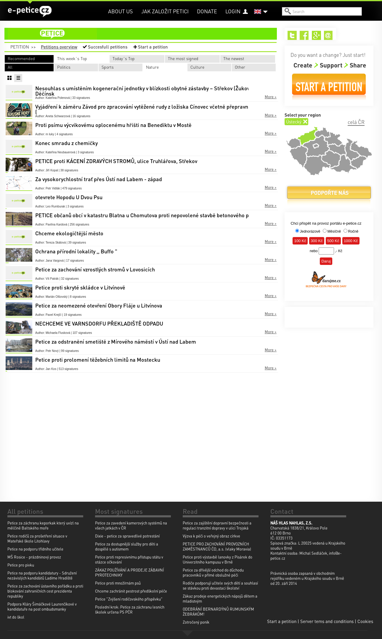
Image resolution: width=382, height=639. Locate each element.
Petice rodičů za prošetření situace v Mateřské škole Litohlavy (37, 538)
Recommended (21, 58)
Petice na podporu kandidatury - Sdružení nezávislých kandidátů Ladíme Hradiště (42, 575)
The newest (233, 58)
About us (120, 11)
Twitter (292, 35)
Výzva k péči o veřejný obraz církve (211, 535)
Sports (108, 67)
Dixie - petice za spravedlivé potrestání (127, 535)
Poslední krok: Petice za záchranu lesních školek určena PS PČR (129, 609)
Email (328, 35)
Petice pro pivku (20, 564)
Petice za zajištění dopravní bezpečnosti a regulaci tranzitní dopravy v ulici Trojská (217, 525)
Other (240, 67)
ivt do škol (15, 616)
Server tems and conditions (327, 621)
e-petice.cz (29, 11)
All (10, 67)
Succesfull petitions (107, 47)
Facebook (304, 35)
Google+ (316, 35)
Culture (197, 67)
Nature (152, 67)
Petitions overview (59, 47)
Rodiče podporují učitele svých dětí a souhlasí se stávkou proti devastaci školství (220, 585)
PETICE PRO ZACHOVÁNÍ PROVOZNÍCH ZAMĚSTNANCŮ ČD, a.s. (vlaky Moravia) (217, 546)
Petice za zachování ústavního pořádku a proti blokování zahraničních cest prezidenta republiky (45, 590)
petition (144, 34)
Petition (19, 47)
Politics (63, 67)
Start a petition (153, 47)
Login (232, 11)
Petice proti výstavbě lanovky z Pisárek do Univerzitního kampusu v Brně (217, 559)
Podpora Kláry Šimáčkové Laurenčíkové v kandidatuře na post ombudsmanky (42, 606)
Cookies (365, 621)
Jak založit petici (165, 11)
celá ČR (356, 122)
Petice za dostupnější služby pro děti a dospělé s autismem (126, 546)
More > (271, 96)
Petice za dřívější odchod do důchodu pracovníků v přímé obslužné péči (213, 572)
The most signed (183, 58)
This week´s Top (72, 58)
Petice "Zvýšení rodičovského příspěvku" (129, 598)
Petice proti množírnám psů (118, 582)
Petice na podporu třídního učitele (35, 548)
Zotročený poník (196, 621)
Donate (207, 11)
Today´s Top (124, 58)
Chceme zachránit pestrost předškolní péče (131, 590)
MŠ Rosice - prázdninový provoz (34, 556)
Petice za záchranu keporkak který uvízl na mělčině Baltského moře (43, 525)
